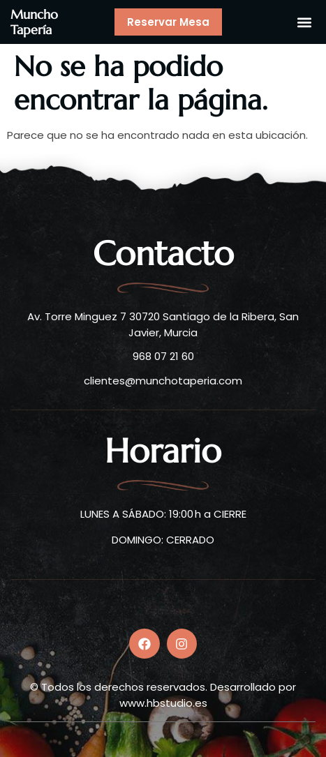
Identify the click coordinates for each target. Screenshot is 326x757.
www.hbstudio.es (163, 703)
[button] (304, 21)
